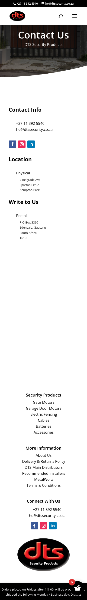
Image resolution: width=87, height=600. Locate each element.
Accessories (44, 432)
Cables (43, 420)
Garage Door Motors (43, 408)
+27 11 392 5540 (30, 123)
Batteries (44, 426)
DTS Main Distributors (43, 467)
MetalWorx (43, 479)
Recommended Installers (43, 473)
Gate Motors (44, 402)
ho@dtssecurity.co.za (34, 129)
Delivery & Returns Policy (43, 461)
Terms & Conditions (44, 485)
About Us (44, 455)
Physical (23, 173)
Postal (21, 215)
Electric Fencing (43, 414)
